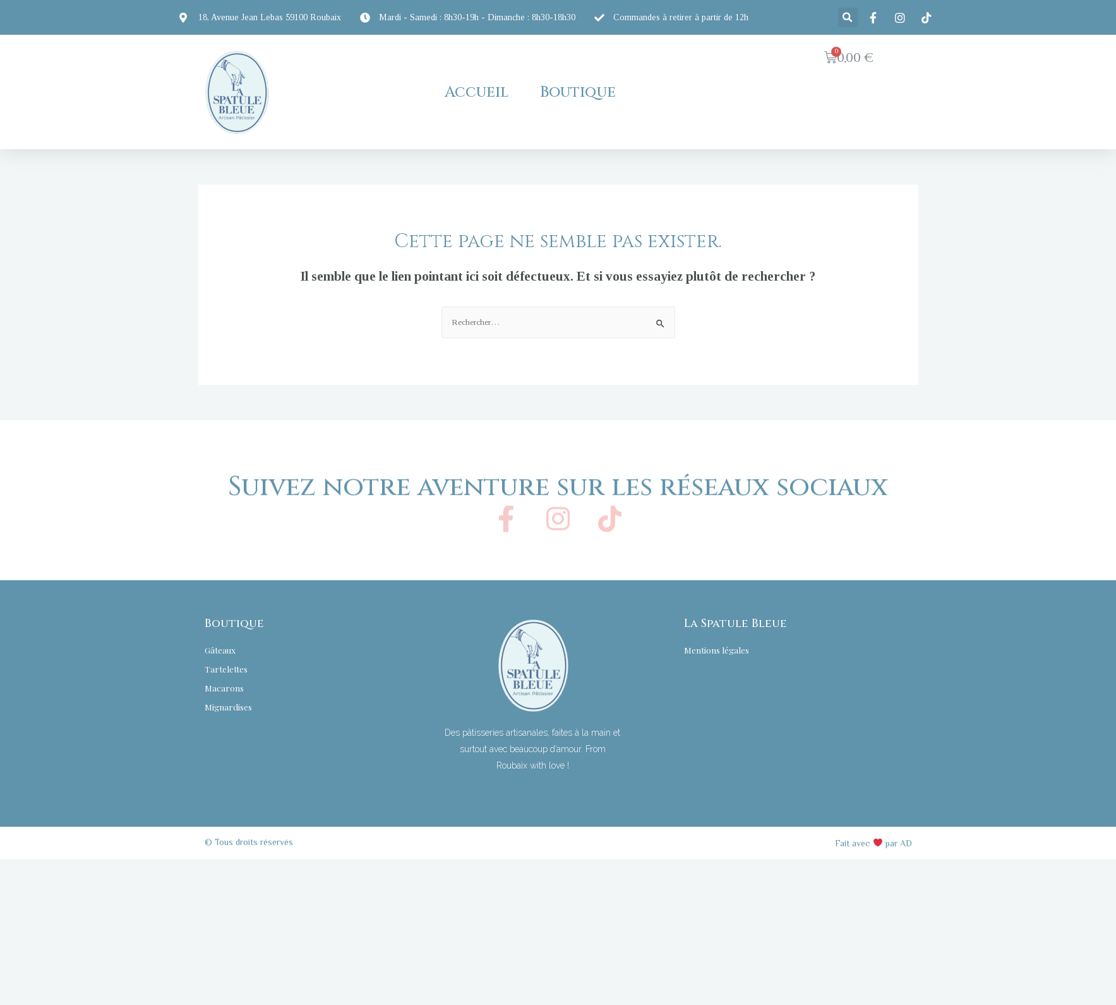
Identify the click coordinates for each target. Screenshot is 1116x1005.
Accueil (476, 92)
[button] (835, 118)
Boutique (578, 92)
